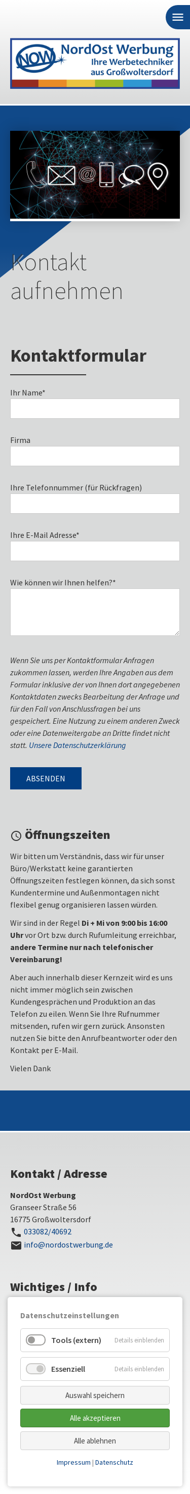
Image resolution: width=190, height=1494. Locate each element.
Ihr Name (28, 392)
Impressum (74, 1462)
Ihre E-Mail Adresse (45, 535)
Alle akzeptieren (95, 1418)
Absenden (45, 778)
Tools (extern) (76, 1340)
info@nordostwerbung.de (68, 1244)
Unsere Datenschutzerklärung (77, 745)
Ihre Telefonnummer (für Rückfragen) (76, 487)
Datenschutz (114, 1462)
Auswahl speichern (95, 1395)
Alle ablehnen (95, 1441)
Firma (20, 440)
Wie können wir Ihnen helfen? (63, 582)
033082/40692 (47, 1231)
